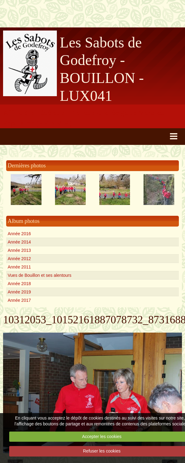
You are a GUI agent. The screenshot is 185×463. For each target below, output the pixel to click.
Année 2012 (19, 258)
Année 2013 (19, 250)
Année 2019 (19, 291)
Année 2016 (19, 233)
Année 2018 (19, 283)
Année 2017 (19, 300)
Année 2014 (19, 242)
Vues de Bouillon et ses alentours (39, 275)
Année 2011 (19, 266)
